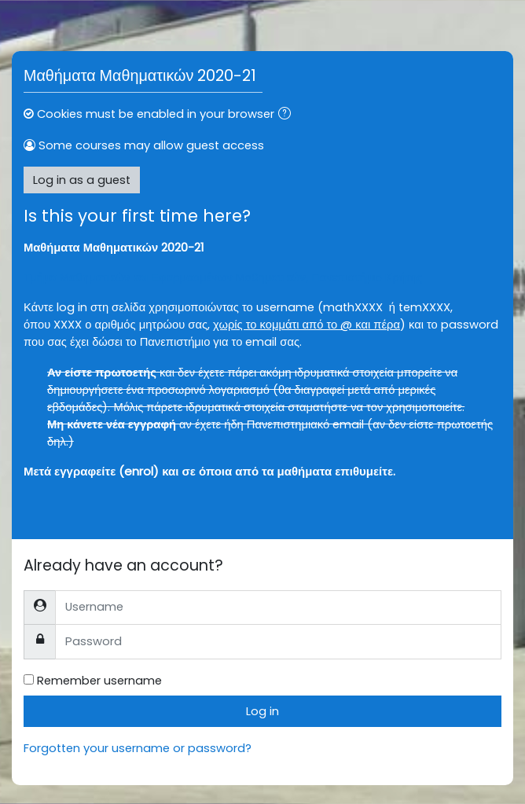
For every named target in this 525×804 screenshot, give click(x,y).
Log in (262, 711)
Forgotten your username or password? (137, 748)
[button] (287, 114)
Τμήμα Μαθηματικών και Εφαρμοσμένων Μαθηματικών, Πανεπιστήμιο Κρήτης (223, 277)
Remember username (99, 680)
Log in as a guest (81, 180)
